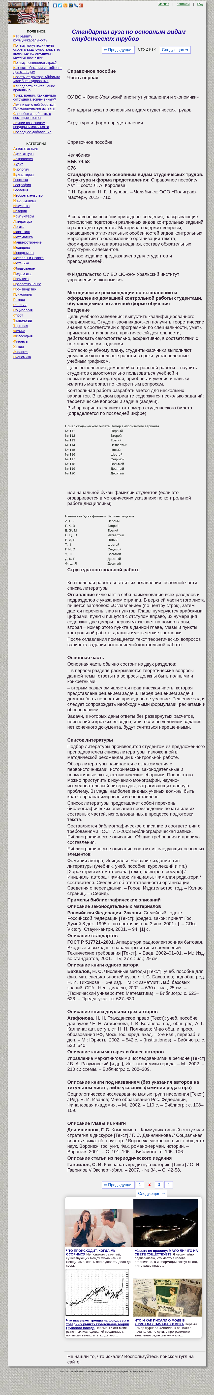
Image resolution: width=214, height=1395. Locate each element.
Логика (19, 227)
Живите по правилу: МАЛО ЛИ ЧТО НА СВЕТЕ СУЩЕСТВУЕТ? (166, 1252)
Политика (21, 279)
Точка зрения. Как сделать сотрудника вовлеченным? (34, 97)
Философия (23, 336)
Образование (24, 268)
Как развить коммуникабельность (30, 38)
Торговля (20, 326)
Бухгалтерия (23, 175)
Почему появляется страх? (35, 63)
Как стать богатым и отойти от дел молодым (37, 70)
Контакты (183, 4)
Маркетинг (21, 232)
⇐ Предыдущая (118, 50)
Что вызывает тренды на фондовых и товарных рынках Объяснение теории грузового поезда (97, 1324)
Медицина (21, 248)
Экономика (22, 357)
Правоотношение (27, 284)
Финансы (20, 341)
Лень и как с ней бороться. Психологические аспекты (35, 106)
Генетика (20, 180)
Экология (20, 352)
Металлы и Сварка (28, 258)
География (22, 185)
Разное (19, 300)
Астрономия (23, 159)
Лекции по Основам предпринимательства (31, 125)
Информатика (24, 201)
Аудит (18, 164)
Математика (23, 237)
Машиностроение (27, 242)
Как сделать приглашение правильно (34, 88)
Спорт (18, 315)
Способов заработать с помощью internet (32, 116)
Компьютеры (23, 216)
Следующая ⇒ (175, 50)
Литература (22, 221)
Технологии (22, 320)
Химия (18, 347)
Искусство (21, 206)
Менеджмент (23, 253)
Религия (20, 305)
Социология (23, 310)
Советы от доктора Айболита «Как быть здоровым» (36, 79)
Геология (20, 190)
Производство (24, 289)
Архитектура (23, 154)
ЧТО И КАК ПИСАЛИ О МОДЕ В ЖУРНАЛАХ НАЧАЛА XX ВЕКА (160, 1322)
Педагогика (22, 274)
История (20, 211)
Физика (19, 331)
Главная (163, 4)
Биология (21, 169)
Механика (21, 263)
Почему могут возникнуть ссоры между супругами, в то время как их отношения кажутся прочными (36, 51)
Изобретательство (28, 195)
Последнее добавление (32, 132)
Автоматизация (25, 148)
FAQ (200, 4)
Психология (22, 294)
